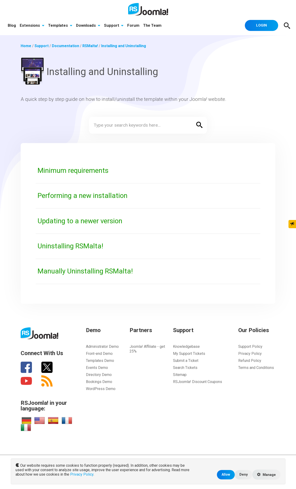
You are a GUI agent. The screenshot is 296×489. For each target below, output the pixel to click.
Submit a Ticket (185, 360)
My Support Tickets (189, 353)
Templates (60, 25)
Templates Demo (100, 360)
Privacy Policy (250, 353)
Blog (12, 25)
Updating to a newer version (80, 221)
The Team (152, 25)
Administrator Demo (102, 346)
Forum (133, 25)
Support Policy (250, 346)
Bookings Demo (99, 381)
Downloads (88, 25)
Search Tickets (185, 367)
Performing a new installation (82, 196)
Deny (243, 475)
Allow (226, 475)
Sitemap (180, 374)
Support (114, 25)
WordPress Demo (100, 389)
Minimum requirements (73, 170)
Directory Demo (99, 374)
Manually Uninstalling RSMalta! (85, 271)
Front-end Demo (99, 353)
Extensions (32, 25)
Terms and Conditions (256, 367)
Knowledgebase (186, 346)
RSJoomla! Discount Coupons (197, 381)
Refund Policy (249, 360)
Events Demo (97, 367)
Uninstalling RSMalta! (70, 246)
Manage (266, 475)
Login (261, 25)
